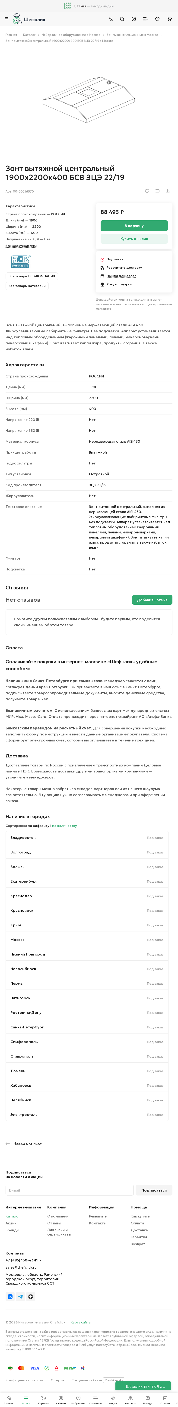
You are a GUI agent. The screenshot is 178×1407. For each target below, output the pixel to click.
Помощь (139, 1207)
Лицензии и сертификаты (59, 1232)
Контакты (97, 1223)
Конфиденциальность (24, 1380)
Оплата (137, 1223)
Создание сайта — (97, 1380)
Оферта (57, 1380)
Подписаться (154, 1190)
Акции (11, 1223)
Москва (17, 939)
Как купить (140, 1216)
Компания (56, 1207)
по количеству (64, 826)
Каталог (13, 1216)
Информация (101, 1207)
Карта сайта (81, 1322)
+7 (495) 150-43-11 (22, 1260)
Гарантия (139, 1237)
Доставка (139, 1230)
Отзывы (54, 1223)
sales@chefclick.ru (21, 1267)
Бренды (12, 1230)
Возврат (138, 1244)
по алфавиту (38, 826)
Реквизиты (98, 1216)
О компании (57, 1216)
